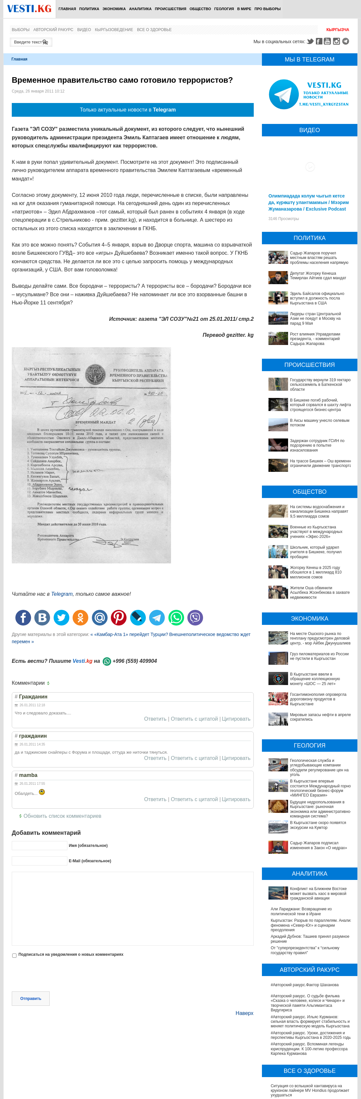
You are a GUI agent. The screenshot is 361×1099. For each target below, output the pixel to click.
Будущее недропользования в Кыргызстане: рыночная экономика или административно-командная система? (311, 771)
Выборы (20, 29)
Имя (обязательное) (88, 845)
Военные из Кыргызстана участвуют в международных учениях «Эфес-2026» (316, 532)
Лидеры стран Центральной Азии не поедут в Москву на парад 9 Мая (315, 319)
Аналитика (140, 9)
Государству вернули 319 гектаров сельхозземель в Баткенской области (321, 385)
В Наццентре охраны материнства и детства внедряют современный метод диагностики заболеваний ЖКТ (311, 1055)
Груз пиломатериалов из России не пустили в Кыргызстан (319, 656)
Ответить (155, 719)
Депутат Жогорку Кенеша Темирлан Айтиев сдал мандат (318, 275)
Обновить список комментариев (62, 816)
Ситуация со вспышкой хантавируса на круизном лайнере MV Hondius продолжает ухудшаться (310, 1028)
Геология (224, 9)
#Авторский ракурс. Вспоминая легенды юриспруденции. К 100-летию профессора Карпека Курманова (309, 986)
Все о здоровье (154, 29)
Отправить (30, 998)
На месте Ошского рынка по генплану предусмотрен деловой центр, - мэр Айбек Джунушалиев (320, 638)
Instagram (337, 41)
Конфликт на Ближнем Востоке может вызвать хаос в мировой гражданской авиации (305, 835)
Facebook (319, 41)
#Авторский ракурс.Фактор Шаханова (305, 922)
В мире (244, 9)
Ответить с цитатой (194, 719)
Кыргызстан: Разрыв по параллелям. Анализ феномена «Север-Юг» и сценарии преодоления (311, 862)
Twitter (310, 41)
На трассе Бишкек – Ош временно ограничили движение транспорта (321, 463)
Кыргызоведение (114, 29)
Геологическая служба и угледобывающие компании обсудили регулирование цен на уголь (309, 738)
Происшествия (170, 9)
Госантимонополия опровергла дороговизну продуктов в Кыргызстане (311, 688)
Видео (84, 29)
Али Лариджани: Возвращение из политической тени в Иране (301, 848)
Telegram (346, 41)
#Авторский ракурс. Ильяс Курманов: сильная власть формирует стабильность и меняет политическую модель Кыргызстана (310, 959)
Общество (200, 9)
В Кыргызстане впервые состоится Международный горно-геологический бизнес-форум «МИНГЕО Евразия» (305, 754)
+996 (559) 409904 (134, 661)
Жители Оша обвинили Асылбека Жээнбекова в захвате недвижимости (320, 593)
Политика (89, 9)
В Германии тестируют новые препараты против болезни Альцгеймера (308, 1041)
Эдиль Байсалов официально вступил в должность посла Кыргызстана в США (317, 298)
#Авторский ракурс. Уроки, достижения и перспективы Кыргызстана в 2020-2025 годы (311, 972)
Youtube (328, 41)
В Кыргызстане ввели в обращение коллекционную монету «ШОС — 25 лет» (308, 676)
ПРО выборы (267, 9)
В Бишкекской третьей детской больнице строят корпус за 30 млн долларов (308, 1080)
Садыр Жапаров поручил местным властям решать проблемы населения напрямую (319, 258)
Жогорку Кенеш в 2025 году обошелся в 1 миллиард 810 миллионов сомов (316, 572)
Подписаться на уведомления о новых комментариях (70, 954)
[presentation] (61, 975)
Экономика (114, 9)
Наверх (244, 1013)
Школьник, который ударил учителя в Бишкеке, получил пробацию (316, 552)
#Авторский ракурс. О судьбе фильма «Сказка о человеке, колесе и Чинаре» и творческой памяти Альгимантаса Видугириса (308, 940)
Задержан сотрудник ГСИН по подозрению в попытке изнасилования (317, 445)
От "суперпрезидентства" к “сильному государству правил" (305, 887)
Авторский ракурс (53, 29)
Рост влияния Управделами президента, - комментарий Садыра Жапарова (315, 339)
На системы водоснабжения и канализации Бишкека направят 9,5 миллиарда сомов (319, 512)
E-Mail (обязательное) (90, 861)
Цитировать (236, 719)
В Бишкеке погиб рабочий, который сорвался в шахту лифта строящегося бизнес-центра (320, 405)
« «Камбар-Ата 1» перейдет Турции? (129, 634)
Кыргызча (337, 29)
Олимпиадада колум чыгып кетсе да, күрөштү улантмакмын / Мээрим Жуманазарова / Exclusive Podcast (308, 202)
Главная (67, 9)
